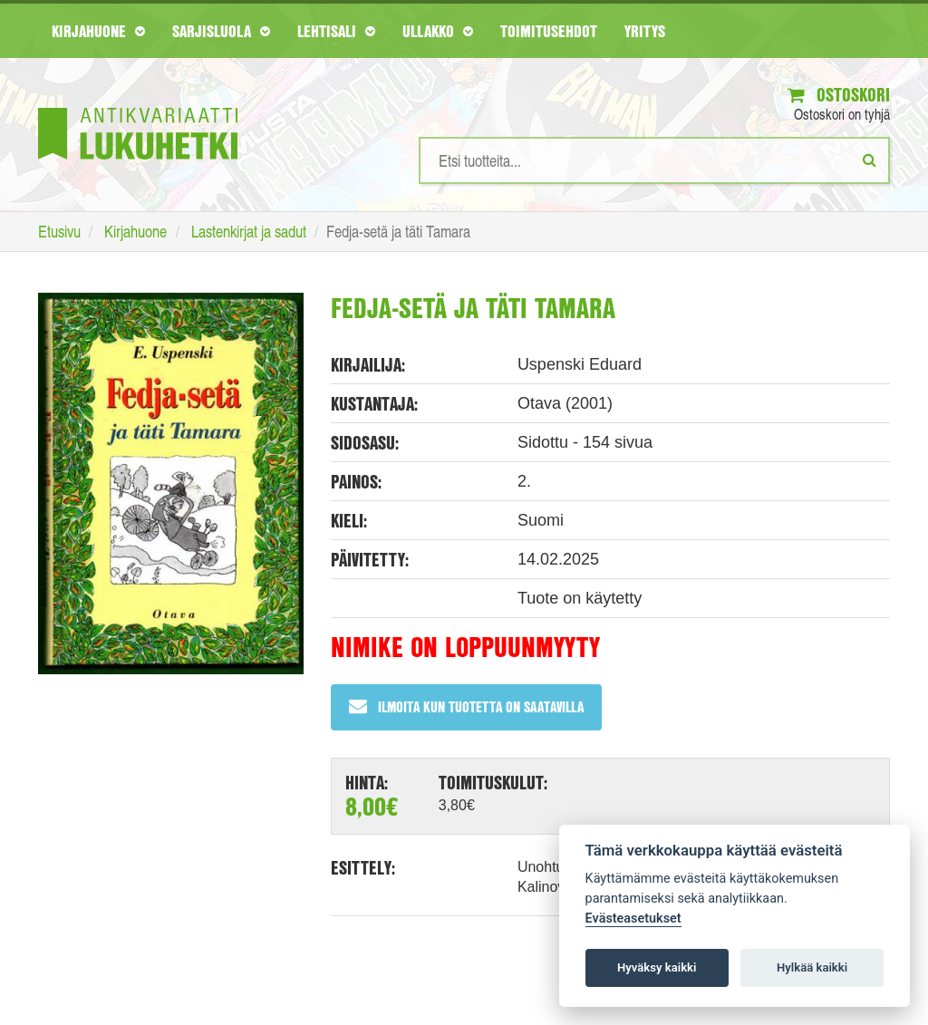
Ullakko (437, 31)
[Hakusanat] (654, 160)
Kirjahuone (98, 31)
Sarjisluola (221, 31)
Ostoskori (839, 94)
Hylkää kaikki (812, 967)
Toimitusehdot (548, 31)
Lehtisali (336, 31)
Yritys (644, 31)
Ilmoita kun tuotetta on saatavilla (466, 706)
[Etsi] (869, 159)
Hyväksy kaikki (656, 967)
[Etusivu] (137, 106)
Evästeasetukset (633, 918)
